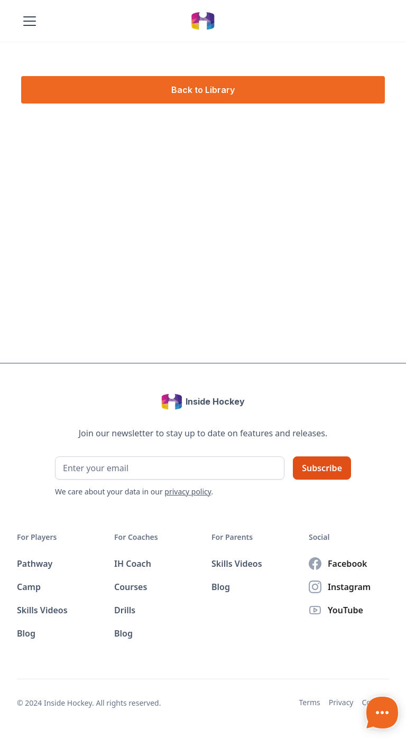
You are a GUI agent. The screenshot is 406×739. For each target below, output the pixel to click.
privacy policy (187, 492)
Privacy (341, 702)
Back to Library (203, 90)
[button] (27, 21)
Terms (309, 702)
